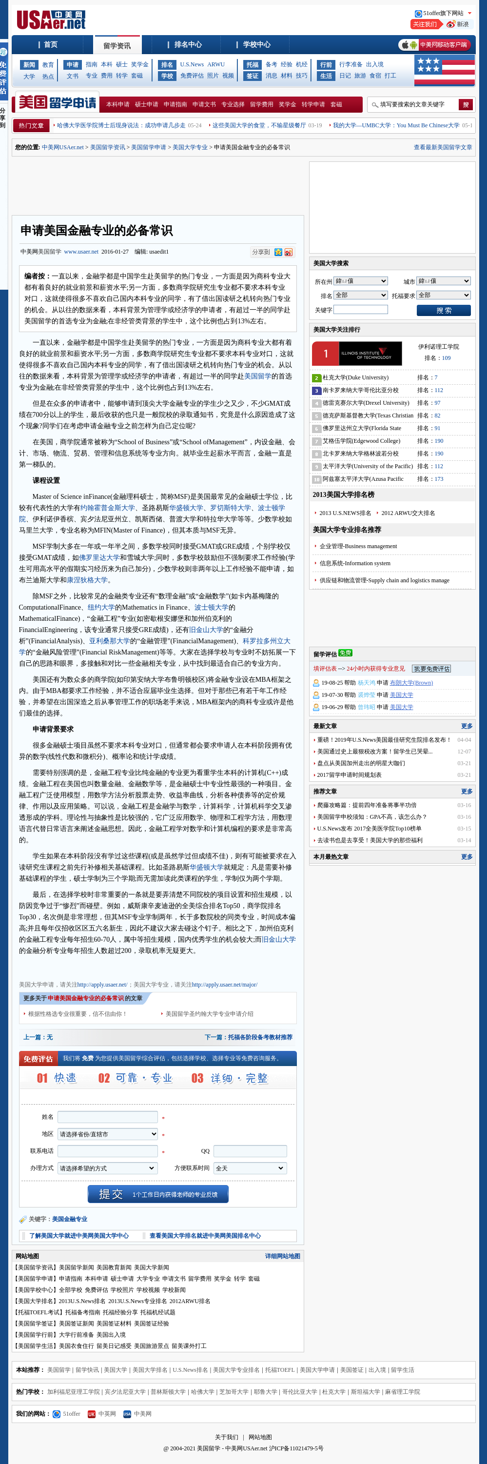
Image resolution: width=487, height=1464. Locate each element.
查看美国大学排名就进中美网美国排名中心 (205, 1235)
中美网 (137, 1413)
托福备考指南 (82, 1312)
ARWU (216, 64)
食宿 (375, 75)
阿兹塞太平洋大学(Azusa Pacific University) (363, 480)
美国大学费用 (110, 966)
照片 (213, 75)
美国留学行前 (35, 1334)
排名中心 (188, 44)
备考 (271, 64)
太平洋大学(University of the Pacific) (368, 466)
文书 (72, 76)
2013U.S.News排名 (82, 1301)
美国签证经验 (151, 1323)
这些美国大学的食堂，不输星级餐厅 (259, 125)
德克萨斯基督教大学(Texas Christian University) (368, 417)
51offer (66, 1413)
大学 (29, 76)
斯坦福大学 (365, 1391)
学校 (167, 76)
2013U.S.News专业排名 (137, 1301)
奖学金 (140, 64)
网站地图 (260, 1437)
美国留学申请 (148, 147)
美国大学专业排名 (236, 1369)
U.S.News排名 (190, 1369)
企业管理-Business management (358, 546)
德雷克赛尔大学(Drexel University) (366, 402)
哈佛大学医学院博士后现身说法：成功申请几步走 (121, 125)
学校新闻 (174, 1289)
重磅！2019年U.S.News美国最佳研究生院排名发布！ (384, 739)
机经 (302, 64)
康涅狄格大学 (87, 580)
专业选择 (233, 104)
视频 (228, 75)
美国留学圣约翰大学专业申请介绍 (209, 1013)
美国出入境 (111, 1334)
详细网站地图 (282, 1256)
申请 (72, 64)
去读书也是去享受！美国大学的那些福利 (370, 840)
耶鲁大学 (265, 1391)
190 (439, 440)
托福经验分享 (120, 1312)
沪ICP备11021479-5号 (296, 1448)
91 (438, 428)
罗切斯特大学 (230, 508)
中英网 (102, 1413)
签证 (252, 76)
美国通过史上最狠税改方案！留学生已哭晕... (375, 751)
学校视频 (148, 1289)
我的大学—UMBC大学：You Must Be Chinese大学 (396, 125)
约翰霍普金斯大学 (107, 508)
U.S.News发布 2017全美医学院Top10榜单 (369, 828)
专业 (91, 75)
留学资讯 (117, 46)
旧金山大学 (206, 629)
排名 (167, 64)
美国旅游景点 (151, 1346)
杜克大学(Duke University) (356, 377)
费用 (107, 75)
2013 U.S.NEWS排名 (345, 513)
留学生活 (402, 1369)
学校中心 (257, 44)
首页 (51, 44)
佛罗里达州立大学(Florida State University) (362, 430)
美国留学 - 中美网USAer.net (232, 1448)
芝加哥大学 (234, 1391)
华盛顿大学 (186, 508)
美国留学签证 (35, 1323)
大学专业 (148, 1278)
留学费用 (261, 104)
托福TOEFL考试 (38, 1312)
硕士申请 (146, 104)
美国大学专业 (190, 147)
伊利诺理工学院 (438, 346)
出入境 (375, 64)
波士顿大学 (212, 607)
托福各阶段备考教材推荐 (260, 1037)
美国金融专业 (69, 1219)
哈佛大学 (202, 1391)
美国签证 (352, 1369)
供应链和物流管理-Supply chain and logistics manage (385, 580)
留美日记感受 (114, 1346)
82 (438, 415)
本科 (107, 64)
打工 (390, 75)
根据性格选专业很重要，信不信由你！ (78, 1013)
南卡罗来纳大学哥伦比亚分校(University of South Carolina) (361, 392)
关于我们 (226, 1437)
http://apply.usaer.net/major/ (225, 984)
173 (439, 478)
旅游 (360, 75)
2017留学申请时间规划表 (349, 775)
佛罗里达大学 (99, 557)
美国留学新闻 (76, 1267)
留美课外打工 (189, 1346)
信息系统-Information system (355, 563)
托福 (252, 64)
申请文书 (204, 104)
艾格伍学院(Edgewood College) (362, 440)
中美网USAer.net (63, 147)
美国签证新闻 (76, 1323)
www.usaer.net (81, 251)
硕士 (122, 64)
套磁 (137, 75)
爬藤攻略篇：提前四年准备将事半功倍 (367, 805)
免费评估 (192, 75)
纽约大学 (101, 607)
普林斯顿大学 (168, 1391)
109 (446, 358)
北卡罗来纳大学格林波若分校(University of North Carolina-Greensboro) (361, 455)
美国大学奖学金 (150, 966)
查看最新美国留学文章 (443, 147)
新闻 (29, 64)
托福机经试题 (157, 1312)
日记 (345, 75)
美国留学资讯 (107, 147)
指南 (91, 64)
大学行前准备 (76, 1334)
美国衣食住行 (76, 1346)
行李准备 (351, 64)
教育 (48, 64)
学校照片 (122, 1289)
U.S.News (192, 64)
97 (438, 402)
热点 (48, 76)
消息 (271, 75)
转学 (122, 75)
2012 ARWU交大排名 (408, 513)
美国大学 (401, 695)
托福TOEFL (280, 1369)
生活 (326, 76)
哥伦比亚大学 (299, 1391)
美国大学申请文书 (196, 966)
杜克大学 (334, 1391)
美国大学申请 (36, 966)
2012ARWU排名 (190, 1301)
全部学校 (70, 1289)
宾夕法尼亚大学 (125, 1391)
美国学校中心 (35, 1289)
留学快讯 (87, 1369)
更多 (467, 726)
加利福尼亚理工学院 (73, 1391)
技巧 (302, 75)
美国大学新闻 (151, 1267)
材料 (286, 75)
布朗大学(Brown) (411, 682)
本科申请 (118, 104)
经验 (286, 64)
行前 (326, 64)
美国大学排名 (35, 1301)
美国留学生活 (35, 1346)
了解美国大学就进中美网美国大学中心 (79, 1235)
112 (439, 390)
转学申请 (313, 104)
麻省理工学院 (402, 1391)
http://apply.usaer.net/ (103, 984)
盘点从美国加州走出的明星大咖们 (361, 763)
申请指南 (175, 104)
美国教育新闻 (114, 1267)
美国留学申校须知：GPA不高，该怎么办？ (372, 816)
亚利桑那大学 (109, 641)
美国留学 (49, 251)
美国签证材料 (114, 1323)
